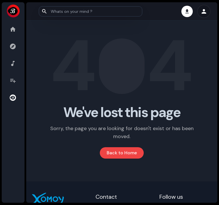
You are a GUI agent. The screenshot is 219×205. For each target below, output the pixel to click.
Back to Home (122, 153)
